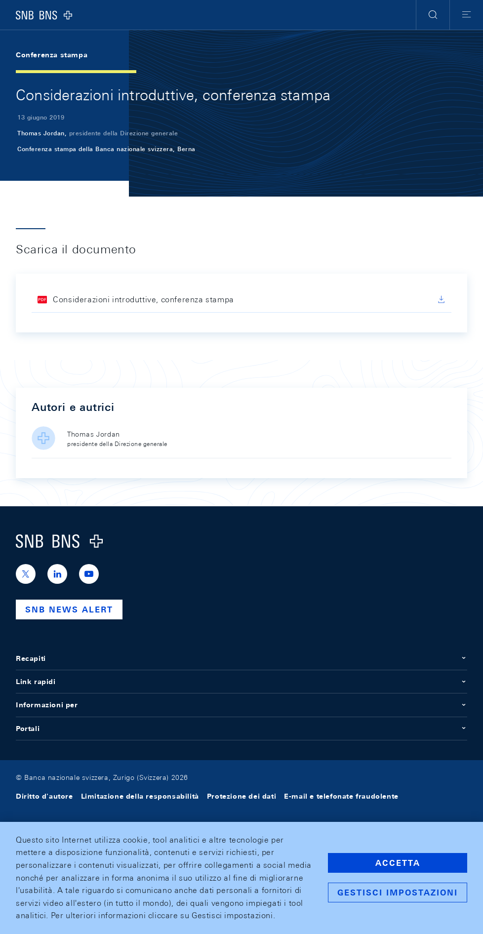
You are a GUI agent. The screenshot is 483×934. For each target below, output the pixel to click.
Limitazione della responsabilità (140, 796)
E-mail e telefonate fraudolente (341, 796)
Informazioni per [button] (241, 704)
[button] (432, 15)
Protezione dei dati (241, 796)
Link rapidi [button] (241, 681)
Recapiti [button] (241, 658)
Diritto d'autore (44, 796)
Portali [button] (241, 728)
